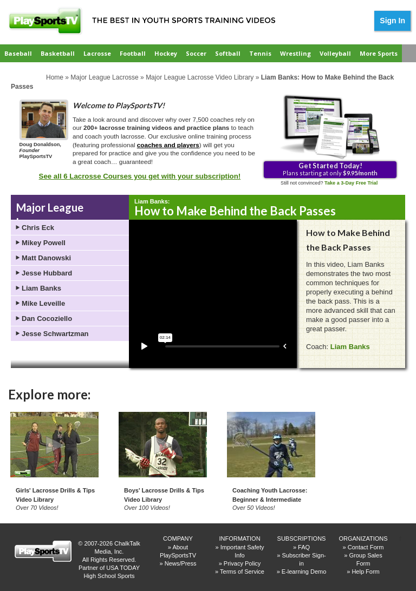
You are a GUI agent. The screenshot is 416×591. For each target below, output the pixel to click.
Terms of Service (242, 571)
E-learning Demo (304, 571)
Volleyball (335, 53)
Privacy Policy (242, 563)
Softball (227, 53)
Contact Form (366, 547)
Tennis (260, 53)
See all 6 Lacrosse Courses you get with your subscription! (140, 176)
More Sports (379, 53)
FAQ (304, 547)
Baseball (18, 53)
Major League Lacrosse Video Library (199, 77)
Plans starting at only (330, 169)
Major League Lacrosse (104, 77)
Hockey (165, 53)
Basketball (58, 53)
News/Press (181, 563)
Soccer (196, 53)
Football (133, 53)
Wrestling (295, 53)
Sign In (392, 20)
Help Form (365, 571)
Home (54, 77)
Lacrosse (97, 53)
